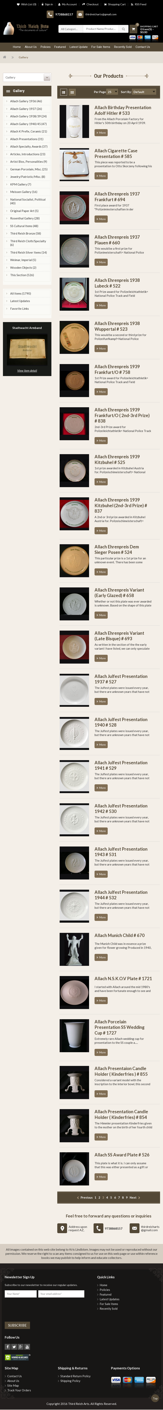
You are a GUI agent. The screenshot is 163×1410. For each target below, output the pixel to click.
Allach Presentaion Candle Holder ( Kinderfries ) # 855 (121, 1071)
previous (87, 1198)
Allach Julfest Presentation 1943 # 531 (121, 852)
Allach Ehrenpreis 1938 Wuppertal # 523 (117, 326)
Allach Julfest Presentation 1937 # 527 (121, 679)
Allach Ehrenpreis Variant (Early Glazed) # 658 (119, 593)
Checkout (90, 4)
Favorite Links (19, 309)
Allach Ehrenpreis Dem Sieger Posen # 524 (117, 549)
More (102, 133)
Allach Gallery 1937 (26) (26, 109)
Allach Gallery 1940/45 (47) (28, 124)
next (133, 1198)
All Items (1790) (20, 294)
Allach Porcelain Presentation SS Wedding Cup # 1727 (120, 1027)
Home (103, 1285)
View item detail (27, 371)
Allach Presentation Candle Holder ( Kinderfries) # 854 (121, 1114)
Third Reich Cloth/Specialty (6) (28, 243)
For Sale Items (109, 1304)
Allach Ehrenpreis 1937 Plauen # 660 (117, 240)
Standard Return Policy (75, 1376)
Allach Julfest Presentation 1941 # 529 (121, 765)
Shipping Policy (70, 1381)
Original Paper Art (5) (24, 211)
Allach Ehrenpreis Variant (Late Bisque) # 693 (119, 636)
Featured (105, 1294)
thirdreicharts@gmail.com (101, 14)
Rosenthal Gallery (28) (25, 218)
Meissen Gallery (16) (23, 192)
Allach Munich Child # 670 (120, 935)
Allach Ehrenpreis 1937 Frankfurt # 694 (117, 197)
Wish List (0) (26, 4)
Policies (105, 1290)
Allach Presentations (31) (26, 139)
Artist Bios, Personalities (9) (28, 162)
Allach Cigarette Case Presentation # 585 (116, 153)
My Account (67, 4)
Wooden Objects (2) (23, 268)
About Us (13, 1381)
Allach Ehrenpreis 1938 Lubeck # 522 (117, 283)
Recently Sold (108, 1309)
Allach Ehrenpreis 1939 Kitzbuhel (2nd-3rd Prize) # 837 (121, 506)
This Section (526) (22, 275)
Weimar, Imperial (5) (23, 260)
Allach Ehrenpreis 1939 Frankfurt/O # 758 (117, 369)
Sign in (47, 4)
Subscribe (17, 1325)
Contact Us (14, 1376)
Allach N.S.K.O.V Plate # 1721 (123, 979)
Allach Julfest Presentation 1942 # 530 (121, 809)
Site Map (13, 1385)
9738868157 (64, 14)
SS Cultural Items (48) (24, 226)
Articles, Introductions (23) (27, 154)
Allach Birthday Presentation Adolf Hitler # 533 (123, 110)
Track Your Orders (19, 1390)
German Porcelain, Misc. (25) (28, 169)
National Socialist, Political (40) (28, 201)
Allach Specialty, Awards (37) (28, 147)
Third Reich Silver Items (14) (28, 253)
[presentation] (34, 1309)
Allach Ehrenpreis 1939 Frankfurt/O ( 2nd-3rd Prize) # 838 (122, 415)
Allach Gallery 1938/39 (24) (28, 116)
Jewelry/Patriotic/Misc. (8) (27, 177)
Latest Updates (20, 301)
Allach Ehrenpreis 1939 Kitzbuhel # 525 (117, 459)
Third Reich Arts (78, 1404)
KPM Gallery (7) (20, 184)
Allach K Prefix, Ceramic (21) (28, 131)
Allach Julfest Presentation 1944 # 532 (121, 895)
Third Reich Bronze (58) (25, 234)
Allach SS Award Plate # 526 (122, 1155)
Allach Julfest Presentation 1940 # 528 (121, 722)
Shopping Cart (115, 4)
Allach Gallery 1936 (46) (26, 101)
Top (155, 1398)
